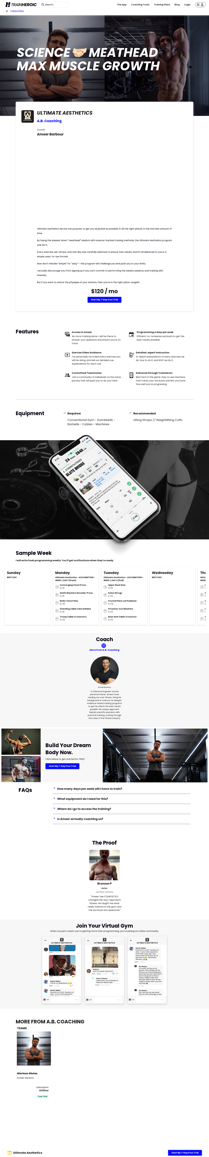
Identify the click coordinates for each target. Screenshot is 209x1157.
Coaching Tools (140, 4)
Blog (177, 4)
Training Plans (162, 4)
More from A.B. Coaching (104, 650)
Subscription (42, 1087)
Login (187, 4)
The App (122, 4)
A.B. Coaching (49, 121)
